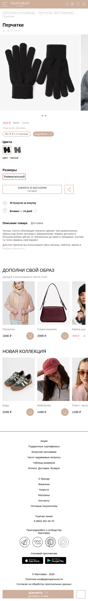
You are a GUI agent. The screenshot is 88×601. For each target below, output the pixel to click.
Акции (44, 440)
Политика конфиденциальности (44, 579)
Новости (44, 489)
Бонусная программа (44, 451)
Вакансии (44, 484)
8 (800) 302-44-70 (44, 521)
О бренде (44, 478)
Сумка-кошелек (47, 329)
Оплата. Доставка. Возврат (44, 468)
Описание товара (15, 223)
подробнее (43, 133)
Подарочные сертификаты (44, 446)
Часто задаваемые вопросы (44, 457)
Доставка (37, 223)
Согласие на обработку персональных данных (44, 584)
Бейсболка (44, 405)
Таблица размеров (44, 462)
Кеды (6, 405)
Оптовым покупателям (44, 506)
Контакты (44, 500)
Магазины (44, 495)
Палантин (9, 329)
